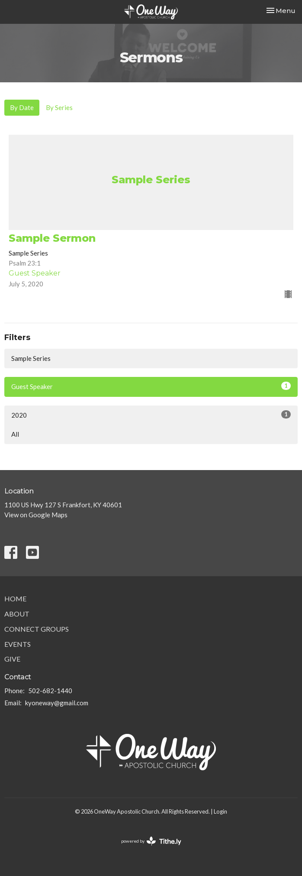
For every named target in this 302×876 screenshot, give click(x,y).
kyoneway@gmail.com (56, 703)
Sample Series (31, 358)
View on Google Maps (35, 515)
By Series (59, 107)
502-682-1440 (50, 690)
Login (220, 811)
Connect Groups (36, 629)
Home (15, 598)
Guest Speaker (151, 386)
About (16, 614)
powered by (151, 841)
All (15, 434)
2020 (151, 414)
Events (17, 644)
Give (12, 659)
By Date (22, 107)
